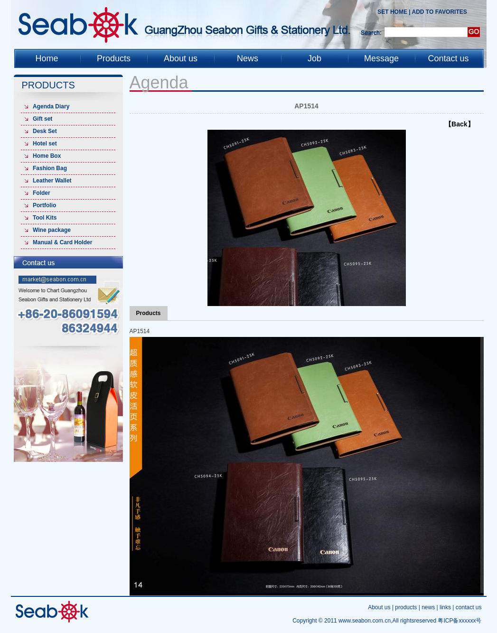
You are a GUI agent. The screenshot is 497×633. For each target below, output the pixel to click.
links (445, 607)
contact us (469, 607)
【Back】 (459, 124)
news (428, 607)
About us (379, 607)
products (406, 607)
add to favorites (439, 12)
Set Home (392, 12)
